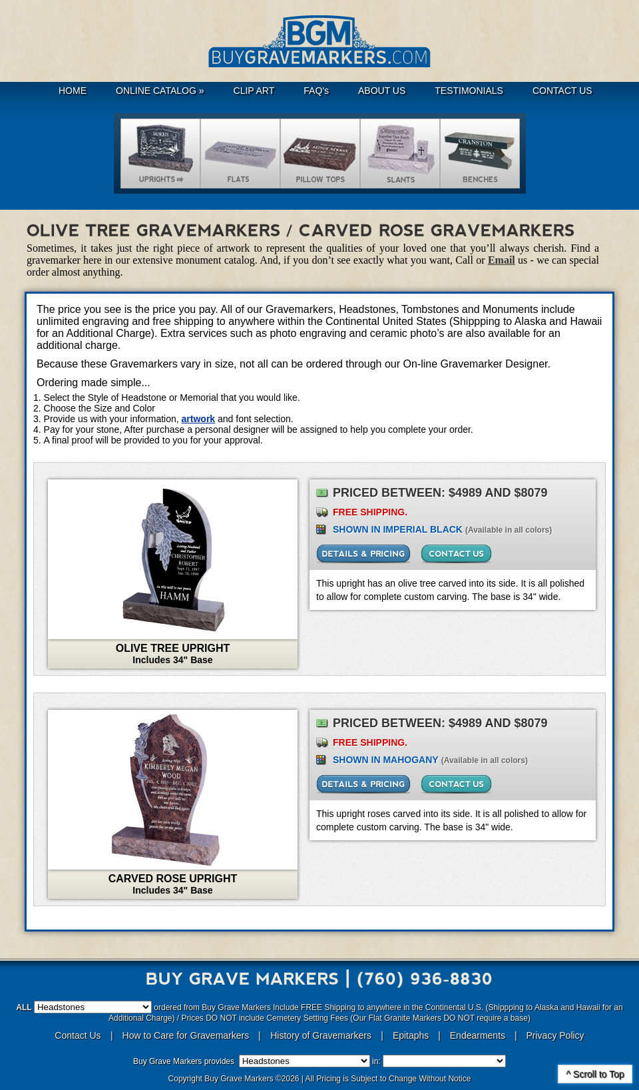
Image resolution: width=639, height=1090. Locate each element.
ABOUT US (381, 90)
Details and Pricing (363, 554)
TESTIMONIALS (469, 90)
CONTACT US (562, 90)
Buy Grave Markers (319, 41)
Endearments (477, 1035)
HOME (73, 90)
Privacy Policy (555, 1035)
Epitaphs (411, 1035)
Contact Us (78, 1035)
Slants (400, 153)
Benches (480, 153)
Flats (240, 153)
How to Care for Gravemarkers (187, 1035)
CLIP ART (254, 90)
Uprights (160, 153)
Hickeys (320, 153)
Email (501, 260)
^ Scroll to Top (595, 1074)
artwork (199, 418)
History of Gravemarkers (320, 1035)
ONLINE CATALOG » (160, 90)
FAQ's (316, 90)
